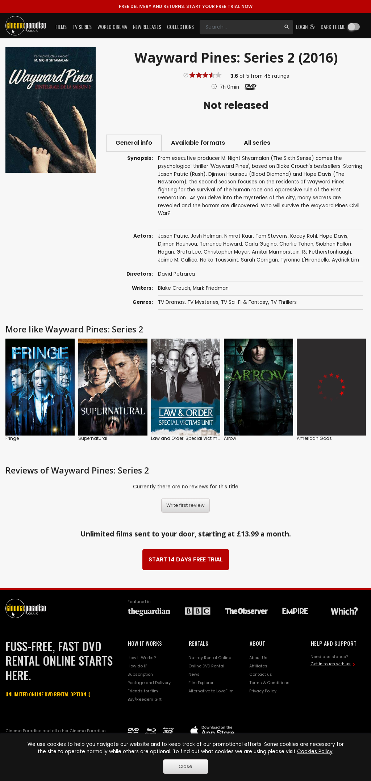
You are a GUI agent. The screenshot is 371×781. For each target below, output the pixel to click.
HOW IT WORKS (145, 643)
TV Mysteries (202, 302)
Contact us (260, 674)
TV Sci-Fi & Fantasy (244, 302)
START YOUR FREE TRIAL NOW (186, 6)
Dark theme (333, 26)
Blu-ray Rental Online (209, 658)
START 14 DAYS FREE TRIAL (186, 559)
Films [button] (61, 26)
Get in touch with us (330, 664)
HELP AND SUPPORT (334, 643)
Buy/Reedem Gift (145, 699)
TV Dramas (171, 302)
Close (185, 766)
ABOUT (257, 643)
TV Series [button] (82, 26)
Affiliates (258, 666)
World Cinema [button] (112, 26)
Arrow (230, 438)
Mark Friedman (211, 288)
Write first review (185, 505)
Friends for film (143, 691)
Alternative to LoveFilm (211, 691)
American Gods (314, 438)
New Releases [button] (147, 26)
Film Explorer (200, 683)
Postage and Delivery (149, 683)
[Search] (240, 27)
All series (257, 143)
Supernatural (92, 438)
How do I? (137, 666)
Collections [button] (180, 26)
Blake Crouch (174, 288)
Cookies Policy (315, 751)
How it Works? (142, 658)
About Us (258, 658)
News (194, 674)
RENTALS (198, 643)
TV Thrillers (284, 302)
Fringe (12, 438)
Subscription (140, 674)
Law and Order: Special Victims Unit (190, 438)
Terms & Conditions (269, 683)
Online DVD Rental (206, 666)
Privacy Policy (262, 691)
